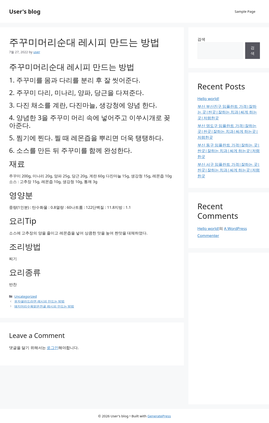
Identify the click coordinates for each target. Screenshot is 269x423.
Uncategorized (25, 296)
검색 (201, 39)
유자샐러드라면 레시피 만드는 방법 (39, 301)
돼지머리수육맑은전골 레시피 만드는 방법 (44, 306)
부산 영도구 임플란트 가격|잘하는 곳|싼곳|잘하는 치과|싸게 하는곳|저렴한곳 (227, 131)
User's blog (24, 11)
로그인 (52, 347)
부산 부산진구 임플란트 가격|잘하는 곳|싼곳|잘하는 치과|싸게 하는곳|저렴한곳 (227, 112)
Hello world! (208, 98)
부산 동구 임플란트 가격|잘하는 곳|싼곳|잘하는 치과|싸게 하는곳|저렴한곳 (228, 150)
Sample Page (245, 11)
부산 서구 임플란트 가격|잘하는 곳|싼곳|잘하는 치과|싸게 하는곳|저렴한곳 (228, 170)
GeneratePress (159, 416)
